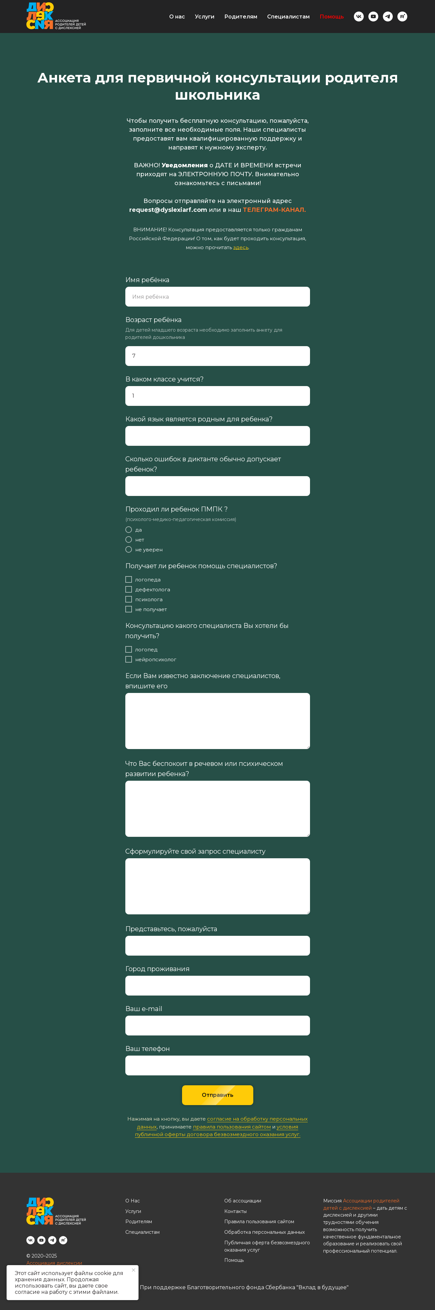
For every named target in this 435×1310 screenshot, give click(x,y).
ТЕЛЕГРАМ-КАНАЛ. (274, 209)
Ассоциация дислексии (54, 1263)
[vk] (359, 16)
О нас (177, 17)
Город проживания (157, 969)
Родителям (240, 17)
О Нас (132, 1201)
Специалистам (288, 17)
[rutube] (402, 16)
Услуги (204, 17)
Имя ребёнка (147, 280)
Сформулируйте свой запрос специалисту (195, 851)
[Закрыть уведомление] (133, 1270)
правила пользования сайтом (232, 1127)
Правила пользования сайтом (259, 1222)
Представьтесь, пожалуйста (171, 929)
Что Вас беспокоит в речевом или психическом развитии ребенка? (204, 769)
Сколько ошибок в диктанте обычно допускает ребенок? (203, 464)
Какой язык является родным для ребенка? (199, 419)
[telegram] (388, 16)
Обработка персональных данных (264, 1232)
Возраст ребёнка (153, 320)
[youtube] (373, 16)
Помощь (332, 17)
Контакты (235, 1211)
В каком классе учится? (164, 379)
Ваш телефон (147, 1049)
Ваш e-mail (143, 1009)
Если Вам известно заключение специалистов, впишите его (202, 681)
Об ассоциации (242, 1201)
